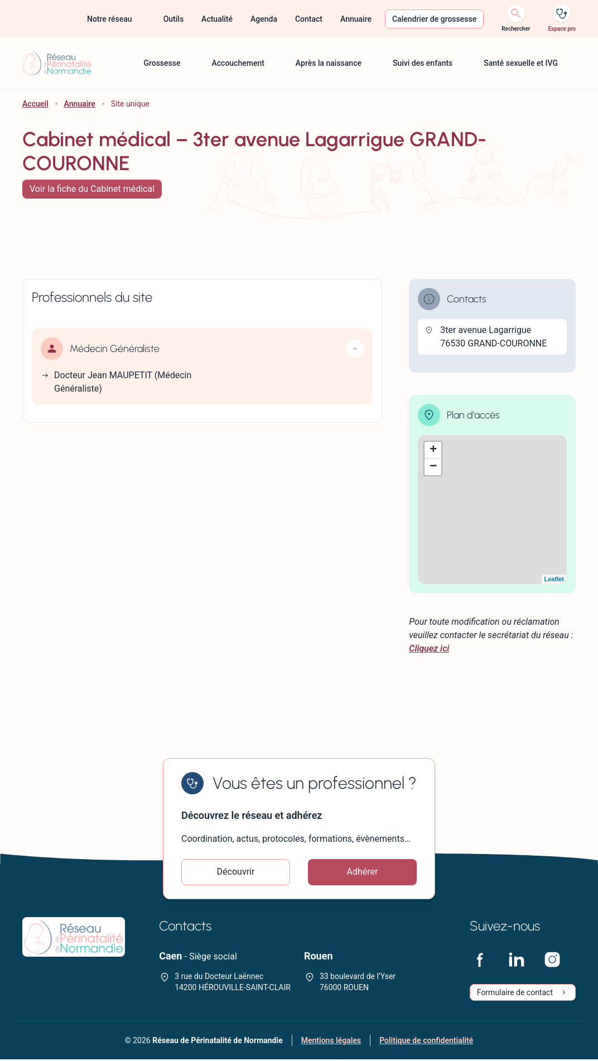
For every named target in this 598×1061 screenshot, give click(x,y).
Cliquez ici (429, 648)
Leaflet (554, 579)
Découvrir (236, 872)
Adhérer (362, 872)
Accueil (35, 103)
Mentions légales (331, 1042)
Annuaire (79, 103)
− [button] (433, 467)
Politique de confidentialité (426, 1042)
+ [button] (433, 450)
